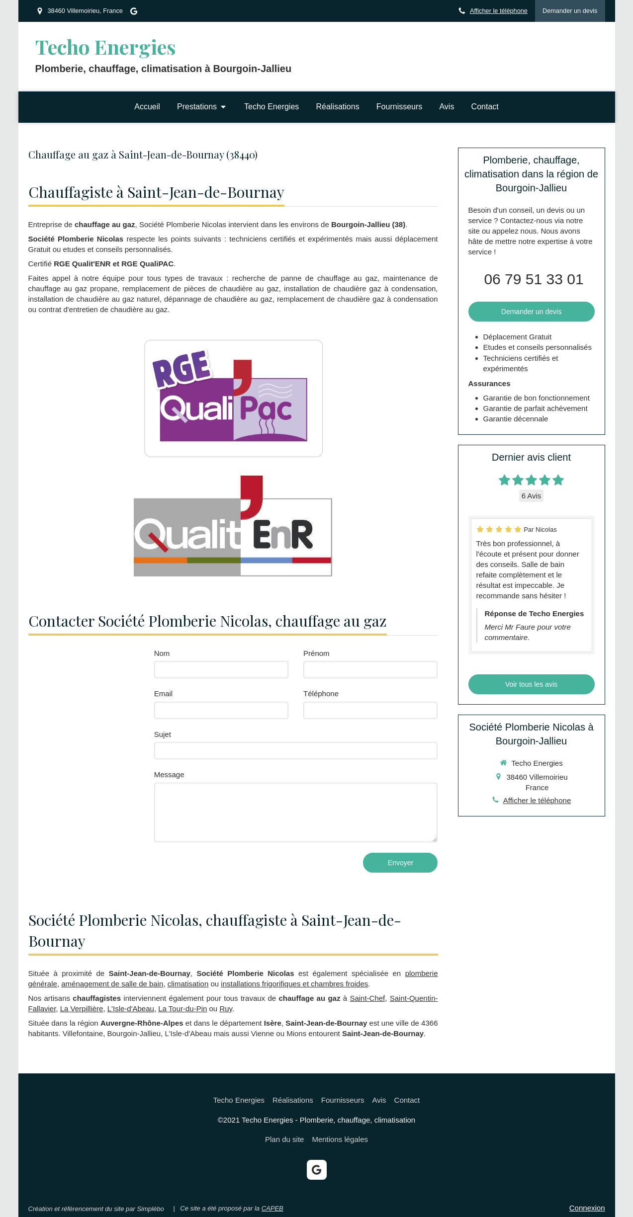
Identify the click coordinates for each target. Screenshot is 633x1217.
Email (163, 693)
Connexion (587, 1208)
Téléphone (321, 693)
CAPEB (272, 1208)
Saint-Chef (367, 998)
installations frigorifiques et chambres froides (294, 983)
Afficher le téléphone (499, 10)
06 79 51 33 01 (533, 279)
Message (169, 774)
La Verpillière (81, 1008)
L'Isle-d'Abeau (130, 1008)
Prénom (316, 653)
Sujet (162, 734)
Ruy (225, 1008)
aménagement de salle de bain (112, 983)
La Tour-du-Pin (182, 1008)
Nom (162, 653)
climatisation (188, 983)
